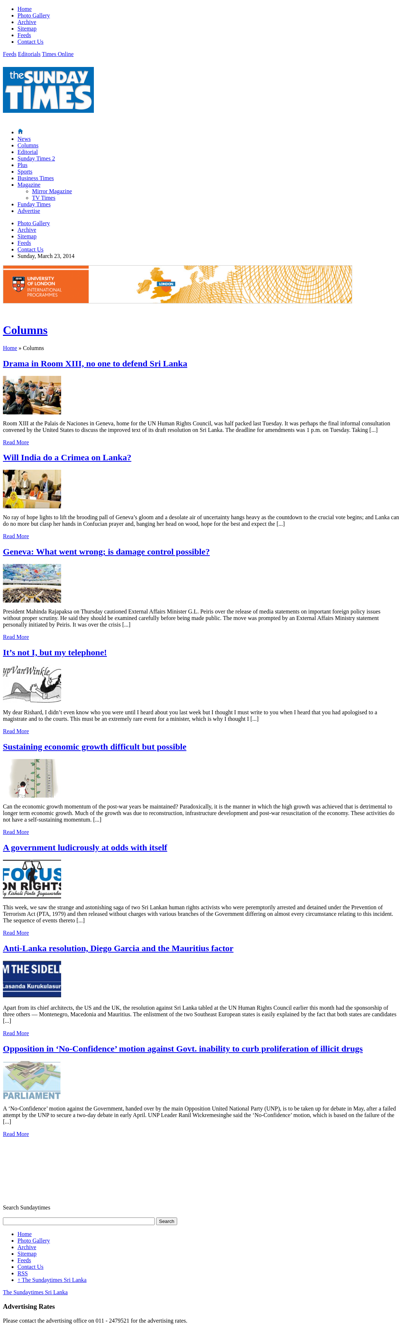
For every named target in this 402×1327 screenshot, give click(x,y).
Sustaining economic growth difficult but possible (94, 746)
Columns (28, 145)
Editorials (29, 54)
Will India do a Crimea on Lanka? (67, 457)
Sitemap (26, 28)
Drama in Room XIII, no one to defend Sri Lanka (95, 363)
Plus (22, 165)
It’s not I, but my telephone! (55, 652)
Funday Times (34, 204)
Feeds (24, 35)
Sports (24, 171)
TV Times (43, 198)
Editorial (27, 152)
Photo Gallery (33, 15)
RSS (22, 1273)
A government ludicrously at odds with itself (85, 847)
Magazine (28, 185)
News (24, 139)
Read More (16, 442)
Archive (26, 22)
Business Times (35, 178)
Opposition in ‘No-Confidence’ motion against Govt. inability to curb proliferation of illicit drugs (183, 1048)
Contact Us (30, 42)
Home (24, 9)
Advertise (28, 211)
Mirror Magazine (52, 191)
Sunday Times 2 (36, 158)
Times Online (57, 54)
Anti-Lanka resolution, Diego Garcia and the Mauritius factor (118, 948)
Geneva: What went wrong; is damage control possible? (106, 551)
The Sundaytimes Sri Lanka (52, 1280)
